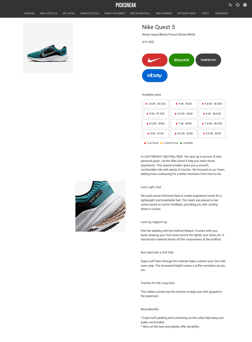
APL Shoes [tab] (69, 14)
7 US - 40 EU (183, 124)
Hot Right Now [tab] (186, 14)
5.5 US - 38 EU (183, 114)
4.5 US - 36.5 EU (212, 104)
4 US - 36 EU (183, 104)
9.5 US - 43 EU (212, 134)
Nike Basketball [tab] (140, 14)
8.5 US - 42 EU (183, 134)
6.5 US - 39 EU (155, 124)
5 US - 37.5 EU (155, 114)
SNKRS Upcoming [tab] (114, 14)
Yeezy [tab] (205, 14)
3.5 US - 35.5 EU (155, 104)
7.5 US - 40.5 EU (212, 124)
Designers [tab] (222, 14)
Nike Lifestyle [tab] (48, 14)
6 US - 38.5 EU (212, 114)
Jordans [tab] (29, 14)
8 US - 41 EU (155, 134)
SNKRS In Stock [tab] (90, 14)
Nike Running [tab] (164, 14)
